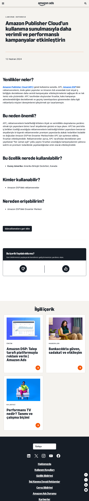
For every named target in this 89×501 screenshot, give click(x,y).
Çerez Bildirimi (44, 487)
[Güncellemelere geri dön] (17, 229)
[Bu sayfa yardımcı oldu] (66, 269)
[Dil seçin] (44, 446)
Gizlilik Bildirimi (44, 475)
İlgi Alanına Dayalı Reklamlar (44, 481)
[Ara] (85, 3)
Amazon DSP (69, 87)
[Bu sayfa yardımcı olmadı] (23, 269)
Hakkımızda (44, 464)
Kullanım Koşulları (44, 470)
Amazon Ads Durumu (44, 493)
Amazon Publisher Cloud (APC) (18, 87)
